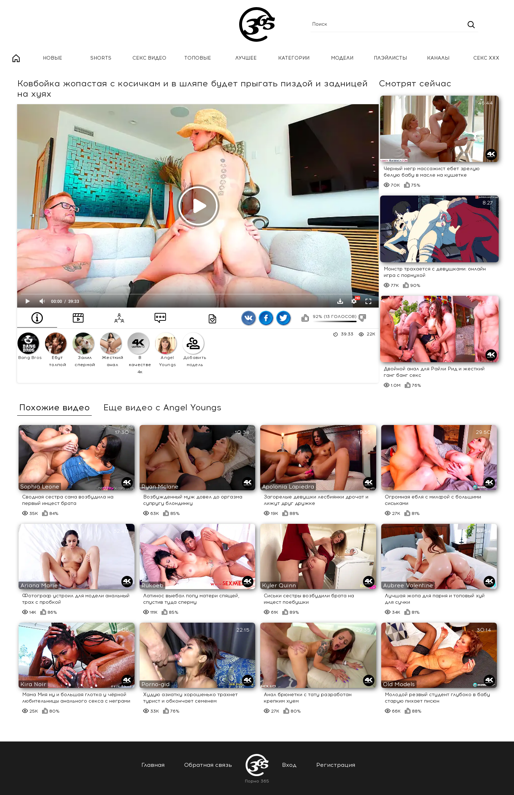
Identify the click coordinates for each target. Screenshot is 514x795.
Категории (293, 58)
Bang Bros (29, 346)
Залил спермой (83, 350)
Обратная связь (208, 764)
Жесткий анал (111, 350)
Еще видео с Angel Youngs (162, 407)
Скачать (340, 301)
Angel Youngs (165, 350)
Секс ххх (486, 58)
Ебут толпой (55, 350)
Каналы (438, 58)
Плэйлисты (390, 58)
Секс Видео (149, 58)
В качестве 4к (139, 353)
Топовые (197, 58)
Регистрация (335, 764)
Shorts (100, 58)
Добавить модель (194, 350)
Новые (52, 58)
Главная (16, 58)
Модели (342, 58)
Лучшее (246, 58)
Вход (289, 764)
